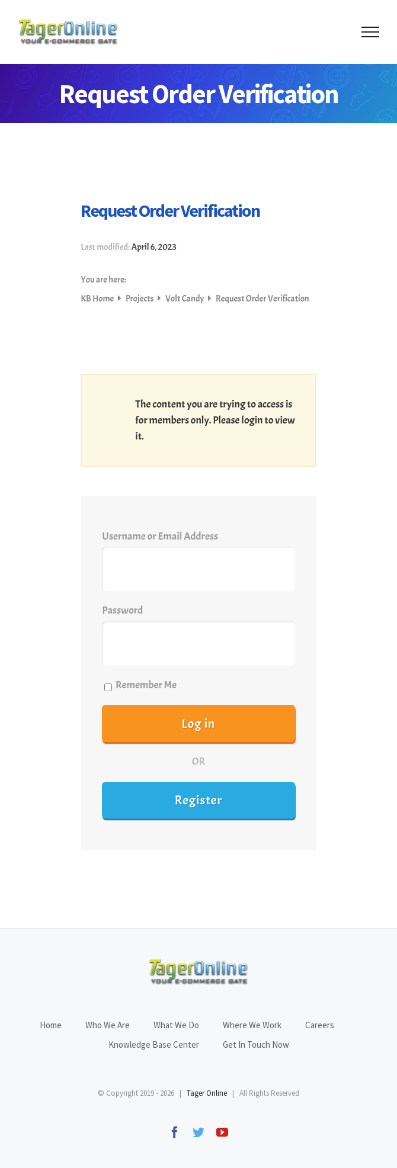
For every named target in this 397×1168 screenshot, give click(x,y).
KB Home (98, 298)
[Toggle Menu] (370, 32)
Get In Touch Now (256, 1044)
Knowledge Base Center (153, 1044)
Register (199, 800)
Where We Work (252, 1025)
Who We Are (107, 1025)
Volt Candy (185, 298)
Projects (140, 298)
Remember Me (140, 685)
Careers (319, 1025)
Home (51, 1025)
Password (122, 610)
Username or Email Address (160, 536)
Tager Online (207, 1093)
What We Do (176, 1025)
